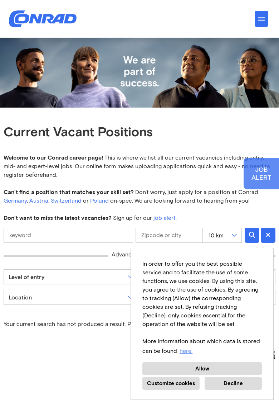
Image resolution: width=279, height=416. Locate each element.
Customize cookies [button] (171, 383)
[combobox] (222, 235)
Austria (38, 200)
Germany (15, 200)
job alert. (165, 217)
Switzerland (66, 200)
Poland (100, 200)
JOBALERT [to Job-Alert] (261, 173)
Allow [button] (202, 368)
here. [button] (186, 351)
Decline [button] (233, 383)
